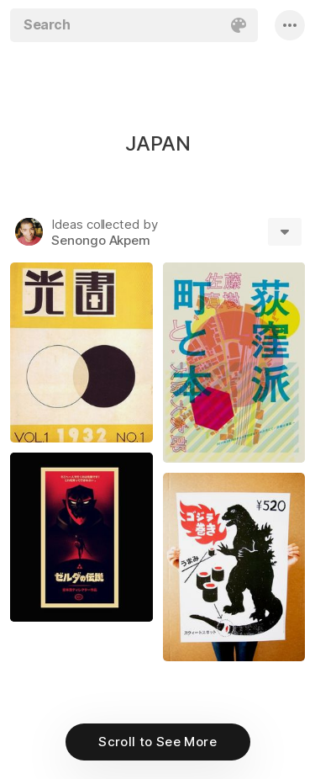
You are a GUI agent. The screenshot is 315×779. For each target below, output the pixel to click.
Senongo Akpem (100, 240)
